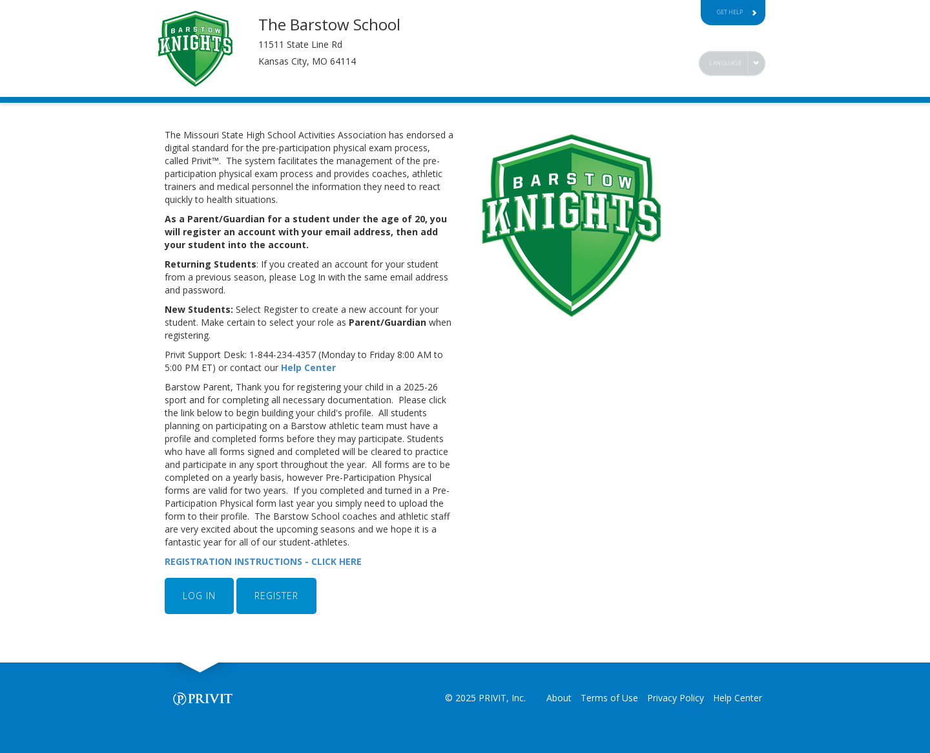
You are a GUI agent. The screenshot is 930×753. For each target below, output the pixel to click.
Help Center (309, 367)
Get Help (737, 12)
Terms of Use (609, 698)
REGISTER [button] (276, 595)
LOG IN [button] (199, 595)
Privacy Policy (675, 698)
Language (725, 63)
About (559, 698)
